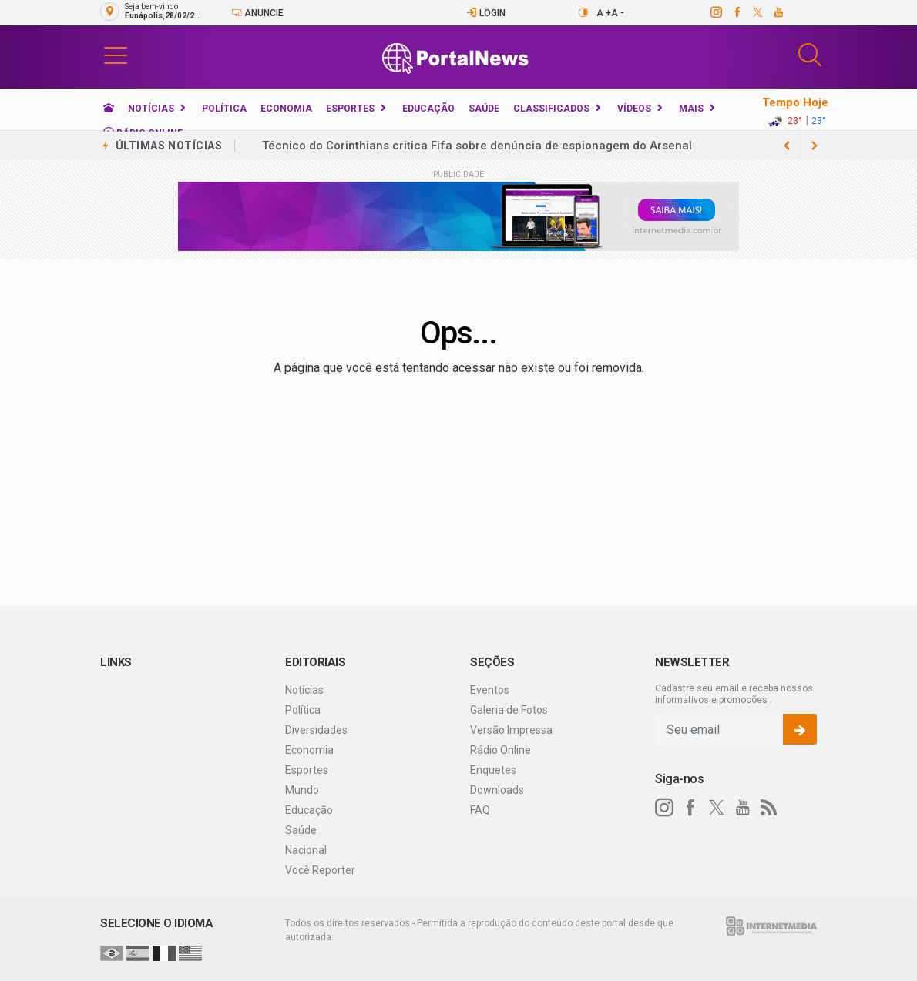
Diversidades (316, 730)
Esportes (350, 108)
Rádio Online (500, 750)
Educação (428, 108)
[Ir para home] (108, 108)
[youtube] (778, 12)
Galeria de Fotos (509, 710)
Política (224, 108)
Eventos (489, 690)
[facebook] (736, 12)
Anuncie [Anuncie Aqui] (257, 12)
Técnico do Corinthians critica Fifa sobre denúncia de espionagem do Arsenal (477, 145)
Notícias (151, 108)
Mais (691, 108)
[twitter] (757, 12)
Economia (286, 108)
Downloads (497, 790)
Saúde (484, 108)
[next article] (787, 145)
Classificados (551, 108)
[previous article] (814, 145)
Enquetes (493, 770)
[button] (115, 54)
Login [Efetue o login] (486, 12)
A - (617, 13)
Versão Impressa (511, 730)
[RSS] (769, 808)
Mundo (302, 790)
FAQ (480, 810)
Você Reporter (320, 870)
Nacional (306, 850)
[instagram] (715, 12)
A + (603, 13)
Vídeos (634, 108)
